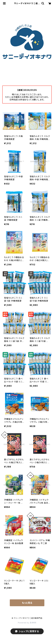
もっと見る (27, 602)
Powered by (27, 623)
